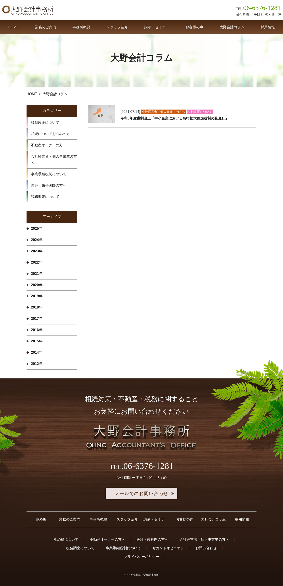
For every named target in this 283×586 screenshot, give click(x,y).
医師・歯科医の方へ (152, 539)
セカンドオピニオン (168, 548)
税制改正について (45, 122)
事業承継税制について (48, 174)
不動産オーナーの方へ (107, 539)
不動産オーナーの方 (47, 145)
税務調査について (45, 197)
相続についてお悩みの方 (50, 134)
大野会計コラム (232, 27)
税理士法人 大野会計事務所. (145, 574)
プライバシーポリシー (141, 557)
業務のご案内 (45, 27)
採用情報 (268, 27)
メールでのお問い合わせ (141, 493)
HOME (13, 27)
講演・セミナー (156, 27)
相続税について (66, 539)
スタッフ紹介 (117, 27)
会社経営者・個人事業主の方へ (54, 159)
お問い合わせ (206, 548)
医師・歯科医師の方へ (48, 185)
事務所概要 (81, 27)
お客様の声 (194, 27)
